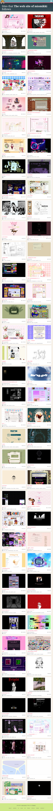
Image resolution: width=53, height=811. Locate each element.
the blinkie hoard (5, 589)
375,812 (23, 611)
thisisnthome (4, 673)
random (11, 446)
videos (41, 32)
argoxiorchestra (31, 464)
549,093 (49, 155)
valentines (4, 238)
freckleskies (30, 174)
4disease (29, 362)
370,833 (23, 466)
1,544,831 (49, 51)
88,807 (49, 673)
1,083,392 (49, 404)
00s (32, 177)
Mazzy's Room (31, 796)
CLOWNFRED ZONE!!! (32, 50)
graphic (29, 507)
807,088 (23, 362)
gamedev (34, 94)
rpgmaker (8, 156)
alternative (12, 198)
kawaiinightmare (5, 549)
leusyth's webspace (6, 174)
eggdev (4, 155)
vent (35, 799)
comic (16, 73)
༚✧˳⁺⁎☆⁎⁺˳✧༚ (5, 506)
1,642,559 (49, 134)
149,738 (49, 611)
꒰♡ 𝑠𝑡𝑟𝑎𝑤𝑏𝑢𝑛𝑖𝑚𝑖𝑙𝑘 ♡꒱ (6, 133)
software (17, 488)
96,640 (23, 673)
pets (15, 467)
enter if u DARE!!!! (31, 589)
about (37, 716)
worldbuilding (10, 53)
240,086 (49, 362)
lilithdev (29, 93)
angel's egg (30, 444)
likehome (4, 487)
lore (10, 757)
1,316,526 (49, 72)
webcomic (4, 654)
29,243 (49, 756)
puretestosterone (5, 735)
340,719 (23, 279)
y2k (35, 343)
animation (34, 571)
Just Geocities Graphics (32, 630)
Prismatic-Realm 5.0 (6, 340)
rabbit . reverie (30, 547)
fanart (39, 426)
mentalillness (12, 156)
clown (37, 53)
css (29, 695)
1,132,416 (23, 300)
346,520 (23, 176)
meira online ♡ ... (5, 755)
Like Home (4, 485)
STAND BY (30, 692)
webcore (4, 633)
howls (29, 756)
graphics (13, 115)
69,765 (23, 777)
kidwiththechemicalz (6, 383)
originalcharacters (40, 343)
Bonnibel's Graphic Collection (34, 506)
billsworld (30, 487)
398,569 (23, 549)
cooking (36, 177)
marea (3, 444)
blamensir (4, 51)
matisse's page (5, 775)
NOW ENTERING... (32, 71)
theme (46, 94)
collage (19, 53)
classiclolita (35, 550)
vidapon (29, 72)
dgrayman (30, 426)
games (7, 198)
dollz (33, 405)
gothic (34, 467)
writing (36, 384)
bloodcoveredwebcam (32, 590)
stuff (34, 218)
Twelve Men (30, 29)
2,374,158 (49, 31)
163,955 (23, 155)
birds (11, 571)
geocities (33, 488)
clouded (4, 446)
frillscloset (4, 694)
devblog (30, 612)
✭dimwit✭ (4, 278)
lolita (15, 426)
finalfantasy (10, 716)
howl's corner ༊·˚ (31, 755)
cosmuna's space (5, 734)
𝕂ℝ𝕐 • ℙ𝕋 (30, 381)
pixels (30, 260)
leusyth (3, 176)
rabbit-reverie (30, 549)
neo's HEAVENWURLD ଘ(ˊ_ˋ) (34, 278)
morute (33, 674)
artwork (31, 716)
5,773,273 (49, 383)
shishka (3, 112)
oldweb (17, 343)
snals (3, 466)
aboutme (34, 716)
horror (41, 446)
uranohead (4, 632)
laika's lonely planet (32, 527)
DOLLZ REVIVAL (31, 402)
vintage (8, 322)
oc (38, 73)
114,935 (49, 694)
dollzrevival (30, 404)
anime (10, 115)
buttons (32, 654)
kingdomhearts (5, 716)
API (25, 808)
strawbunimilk (5, 134)
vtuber (9, 301)
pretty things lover (6, 692)
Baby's (3, 796)
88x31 (30, 654)
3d (7, 301)
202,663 (49, 259)
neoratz (29, 279)
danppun (4, 361)
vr (37, 571)
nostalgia (10, 343)
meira (3, 756)
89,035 (49, 590)
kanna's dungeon (5, 713)
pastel (40, 757)
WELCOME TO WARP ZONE (8, 299)
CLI (18, 808)
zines (5, 218)
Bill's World (30, 485)
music (4, 94)
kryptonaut (30, 383)
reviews (34, 446)
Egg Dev (4, 154)
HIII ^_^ (3, 423)
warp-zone (4, 300)
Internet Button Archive (32, 651)
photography (31, 32)
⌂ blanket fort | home (32, 257)
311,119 (49, 528)
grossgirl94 (4, 216)
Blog (22, 808)
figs (29, 777)
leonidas (4, 507)
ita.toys (3, 91)
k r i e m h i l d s (31, 609)
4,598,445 (23, 590)
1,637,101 (23, 51)
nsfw (37, 426)
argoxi (29, 466)
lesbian (30, 322)
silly (40, 53)
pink (4, 32)
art (8, 32)
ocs (14, 198)
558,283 (49, 176)
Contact (42, 808)
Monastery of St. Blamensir (7, 50)
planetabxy (30, 735)
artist (5, 73)
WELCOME (30, 361)
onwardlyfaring (5, 777)
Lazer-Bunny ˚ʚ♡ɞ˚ (6, 29)
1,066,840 (49, 114)
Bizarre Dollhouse (6, 609)
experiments (9, 778)
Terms (37, 808)
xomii (3, 528)
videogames (31, 94)
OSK (3, 651)
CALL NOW (30, 195)
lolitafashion (8, 94)
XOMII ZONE (5, 527)
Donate (14, 808)
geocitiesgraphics (31, 632)
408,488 (49, 321)
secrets (38, 156)
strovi (3, 259)
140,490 (49, 632)
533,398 (23, 259)
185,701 (23, 445)
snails (4, 467)
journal (12, 778)
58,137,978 (48, 238)
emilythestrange (10, 550)
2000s (35, 405)
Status (33, 808)
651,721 (49, 445)
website (41, 488)
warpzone (4, 301)
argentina (16, 446)
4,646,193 (23, 114)
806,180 (23, 134)
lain (35, 239)
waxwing (29, 114)
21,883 (23, 756)
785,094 (23, 217)
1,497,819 (49, 487)
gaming (15, 799)
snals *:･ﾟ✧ (4, 464)
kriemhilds (30, 611)
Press (28, 808)
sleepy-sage (30, 445)
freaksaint (4, 321)
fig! (28, 775)
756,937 (23, 383)
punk (14, 218)
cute (10, 32)
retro (13, 405)
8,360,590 (49, 93)
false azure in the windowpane (34, 112)
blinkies (16, 115)
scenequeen (30, 155)
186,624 (49, 466)
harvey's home (5, 319)
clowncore (33, 53)
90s (16, 94)
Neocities (18, 805)
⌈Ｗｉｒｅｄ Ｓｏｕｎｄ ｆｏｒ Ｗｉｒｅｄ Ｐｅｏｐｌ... (39, 236)
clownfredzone (31, 51)
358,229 (23, 487)
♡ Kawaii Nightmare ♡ (7, 547)
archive (35, 654)
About (10, 808)
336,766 (23, 238)
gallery (36, 322)
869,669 (49, 279)
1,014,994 (23, 632)
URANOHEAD (5, 630)
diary (39, 177)
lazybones (30, 216)
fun (7, 571)
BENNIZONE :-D (31, 319)
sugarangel (30, 300)
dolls (29, 405)
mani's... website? (31, 340)
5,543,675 (23, 93)
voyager (29, 528)
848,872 (49, 217)
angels (36, 674)
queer (32, 322)
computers (37, 488)
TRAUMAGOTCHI (6, 568)
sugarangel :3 (30, 299)
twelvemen (30, 31)
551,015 (23, 404)
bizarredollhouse (5, 611)
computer (41, 654)
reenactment (15, 53)
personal (6, 32)
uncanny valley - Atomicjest (7, 195)
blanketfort (30, 259)
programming (42, 94)
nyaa (29, 134)
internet (38, 654)
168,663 (23, 321)
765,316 (23, 507)
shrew (29, 694)
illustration (8, 260)
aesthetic (37, 32)
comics (4, 198)
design (34, 32)
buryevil (4, 404)
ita (3, 93)
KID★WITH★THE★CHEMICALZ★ (9, 381)
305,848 (49, 549)
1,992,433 (49, 300)
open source (24, 805)
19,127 (49, 777)
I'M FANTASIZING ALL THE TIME (34, 133)
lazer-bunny (4, 31)
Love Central (4, 236)
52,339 (23, 694)
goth (6, 550)
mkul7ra (29, 673)
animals (12, 467)
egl (3, 612)
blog (4, 239)
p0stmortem (30, 713)
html (31, 695)
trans (10, 384)
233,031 (23, 528)
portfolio (8, 73)
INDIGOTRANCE (31, 568)
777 (28, 672)
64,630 (23, 735)
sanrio (30, 301)
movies (30, 446)
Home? (3, 672)
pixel (37, 239)
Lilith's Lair (30, 91)
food (36, 218)
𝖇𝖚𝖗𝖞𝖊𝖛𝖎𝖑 (3, 402)
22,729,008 (48, 507)
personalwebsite (38, 612)
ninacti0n (4, 72)
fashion (43, 32)
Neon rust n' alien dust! (7, 71)
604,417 (23, 72)
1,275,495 (23, 31)
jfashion (14, 94)
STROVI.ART (5, 257)
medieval (4, 53)
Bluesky (34, 805)
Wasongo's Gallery (31, 423)
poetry (17, 550)
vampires (13, 757)
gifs (36, 633)
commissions (41, 716)
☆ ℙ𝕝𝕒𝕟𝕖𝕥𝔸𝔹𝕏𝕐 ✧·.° (32, 734)
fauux (29, 238)
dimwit (4, 279)
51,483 (49, 735)
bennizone (30, 321)
